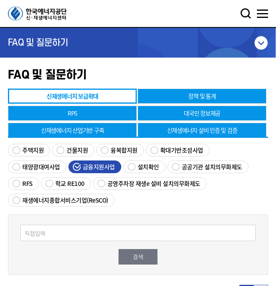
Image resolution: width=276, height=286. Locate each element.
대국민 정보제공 (202, 113)
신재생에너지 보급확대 (72, 96)
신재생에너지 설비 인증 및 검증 (202, 130)
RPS (72, 113)
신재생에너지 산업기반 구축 (72, 130)
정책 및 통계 (202, 96)
